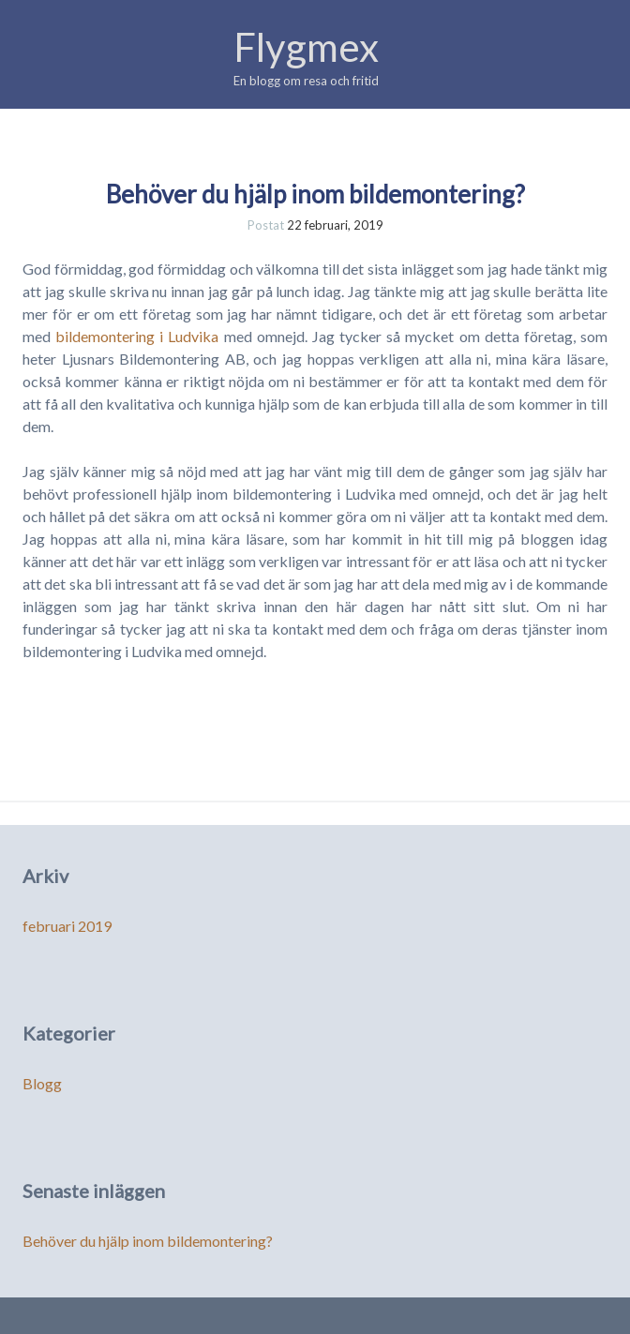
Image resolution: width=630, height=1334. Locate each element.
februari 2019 (67, 926)
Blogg (42, 1083)
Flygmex (306, 46)
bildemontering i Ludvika (136, 336)
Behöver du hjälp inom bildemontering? (315, 194)
